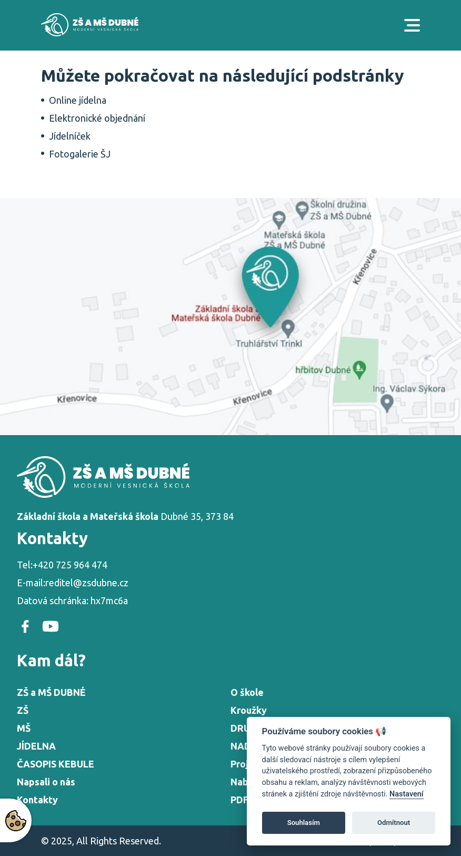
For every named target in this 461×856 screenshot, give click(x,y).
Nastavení (406, 794)
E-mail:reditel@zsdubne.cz (72, 582)
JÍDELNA (36, 746)
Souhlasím (303, 823)
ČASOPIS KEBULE (55, 764)
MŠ (24, 728)
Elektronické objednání (97, 118)
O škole (247, 692)
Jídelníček (70, 136)
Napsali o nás (46, 781)
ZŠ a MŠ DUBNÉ (51, 692)
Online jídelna (77, 100)
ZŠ (22, 710)
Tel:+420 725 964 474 (62, 564)
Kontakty (37, 799)
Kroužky (248, 710)
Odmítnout (393, 823)
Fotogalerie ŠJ (80, 154)
